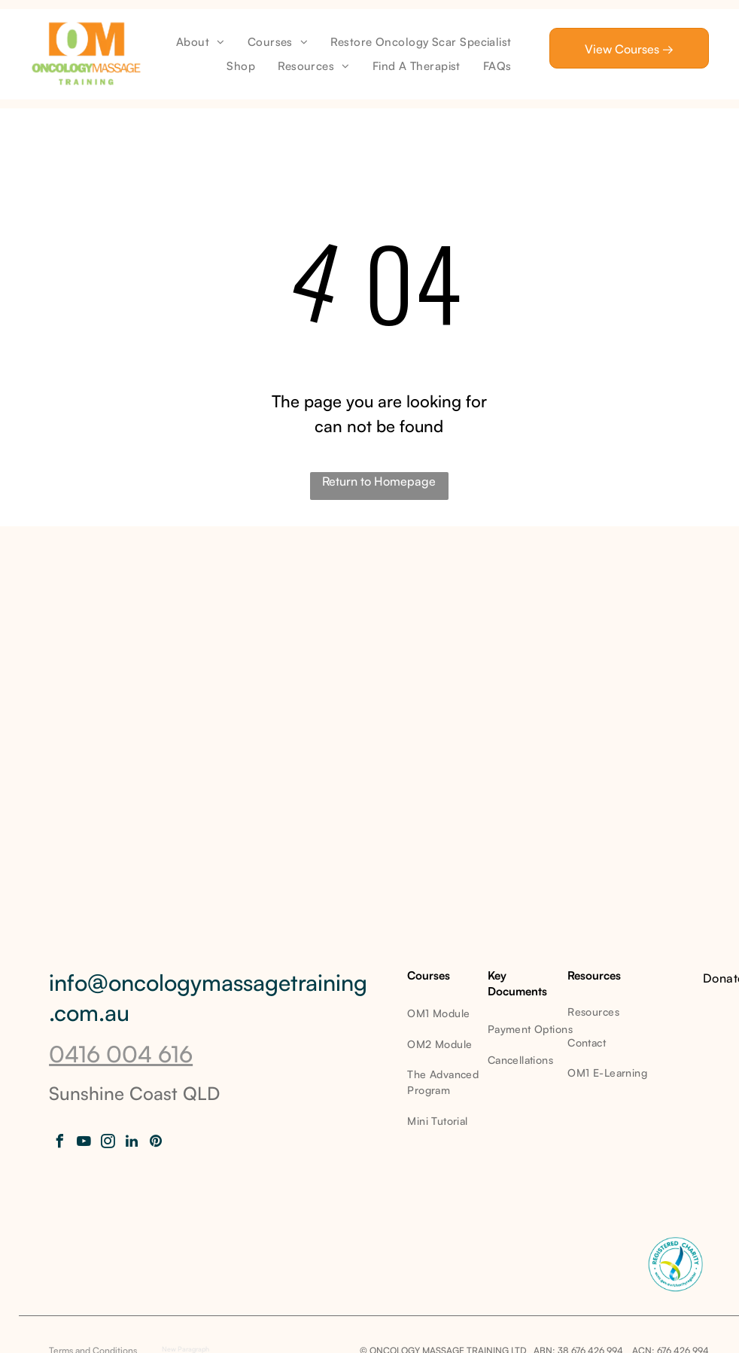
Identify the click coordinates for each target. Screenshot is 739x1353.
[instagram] (107, 1143)
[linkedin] (131, 1143)
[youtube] (83, 1143)
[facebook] (59, 1143)
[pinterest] (155, 1143)
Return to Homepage (379, 481)
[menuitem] (200, 42)
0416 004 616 (121, 1054)
